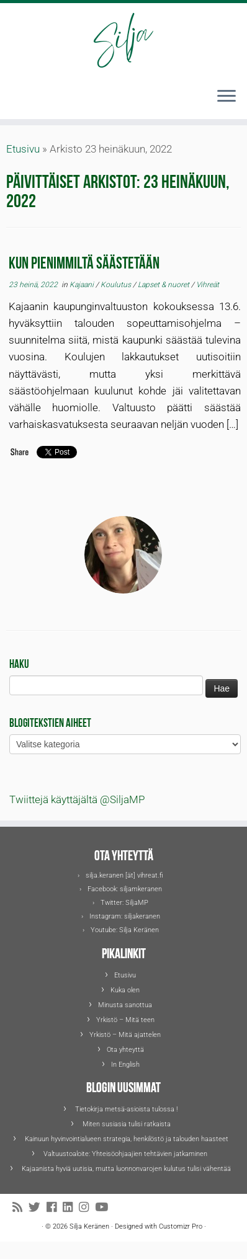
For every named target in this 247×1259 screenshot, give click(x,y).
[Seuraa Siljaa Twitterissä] (38, 1207)
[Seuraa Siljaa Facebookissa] (55, 1207)
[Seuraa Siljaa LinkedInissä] (71, 1207)
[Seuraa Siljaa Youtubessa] (104, 1207)
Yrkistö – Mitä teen (125, 1020)
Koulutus (117, 284)
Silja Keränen (139, 930)
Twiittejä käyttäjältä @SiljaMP (77, 799)
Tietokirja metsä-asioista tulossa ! (126, 1109)
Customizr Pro (180, 1226)
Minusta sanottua (125, 1005)
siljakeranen (142, 916)
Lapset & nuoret (164, 284)
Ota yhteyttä (125, 1050)
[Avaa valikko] (226, 96)
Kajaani (83, 284)
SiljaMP (136, 903)
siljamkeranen (141, 889)
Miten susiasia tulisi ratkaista (127, 1124)
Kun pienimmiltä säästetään (84, 261)
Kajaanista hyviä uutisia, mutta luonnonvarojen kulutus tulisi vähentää (126, 1169)
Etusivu (23, 149)
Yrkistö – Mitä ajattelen (125, 1035)
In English (125, 1065)
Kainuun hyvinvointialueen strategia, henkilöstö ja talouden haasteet (126, 1139)
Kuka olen (125, 990)
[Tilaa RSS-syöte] (20, 1207)
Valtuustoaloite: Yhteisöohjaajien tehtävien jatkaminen (126, 1154)
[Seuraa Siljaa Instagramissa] (87, 1207)
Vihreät (207, 284)
